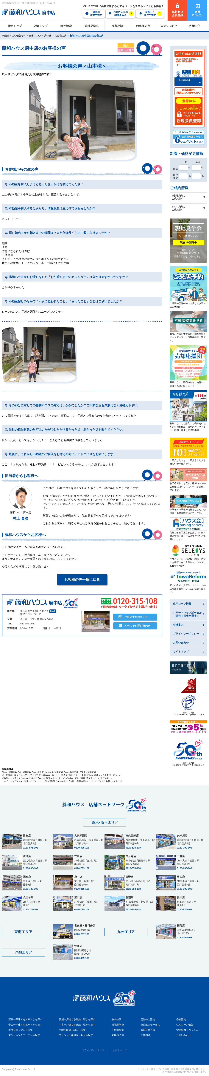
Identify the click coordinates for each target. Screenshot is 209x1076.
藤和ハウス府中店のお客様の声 (87, 35)
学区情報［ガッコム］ (188, 1029)
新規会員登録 (148, 1029)
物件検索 (116, 1019)
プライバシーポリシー (94, 1050)
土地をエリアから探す (20, 1029)
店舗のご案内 (148, 1019)
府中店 (48, 35)
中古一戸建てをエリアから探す (25, 1024)
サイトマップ (120, 1050)
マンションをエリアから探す (24, 1035)
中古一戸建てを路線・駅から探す (77, 1024)
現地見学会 (118, 1024)
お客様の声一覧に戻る (82, 580)
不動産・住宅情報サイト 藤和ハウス (21, 35)
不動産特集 (118, 1029)
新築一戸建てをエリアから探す (25, 1019)
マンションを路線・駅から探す (76, 1035)
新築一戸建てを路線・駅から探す (77, 1019)
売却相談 (145, 1035)
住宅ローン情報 (184, 1024)
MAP (52, 611)
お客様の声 (60, 35)
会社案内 (181, 1019)
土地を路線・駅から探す (72, 1029)
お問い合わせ (183, 1035)
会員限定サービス (150, 1024)
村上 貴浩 (20, 518)
